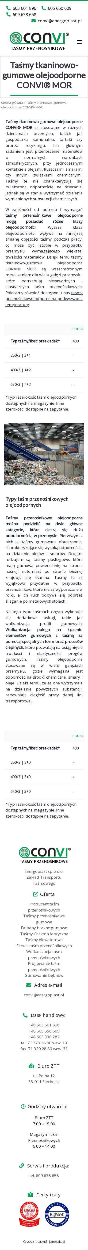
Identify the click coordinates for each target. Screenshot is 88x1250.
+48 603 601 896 (44, 1025)
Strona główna (12, 102)
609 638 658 (21, 14)
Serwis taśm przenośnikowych (44, 945)
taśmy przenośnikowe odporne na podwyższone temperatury (44, 298)
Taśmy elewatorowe (44, 939)
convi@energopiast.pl (56, 21)
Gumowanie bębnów (44, 975)
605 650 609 (56, 8)
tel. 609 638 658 (44, 1175)
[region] (44, 454)
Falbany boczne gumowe (44, 927)
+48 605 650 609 (44, 1031)
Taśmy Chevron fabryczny (44, 933)
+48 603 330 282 (44, 1036)
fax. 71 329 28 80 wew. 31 (44, 1048)
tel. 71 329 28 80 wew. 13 (44, 1043)
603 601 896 (21, 8)
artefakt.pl (57, 1242)
